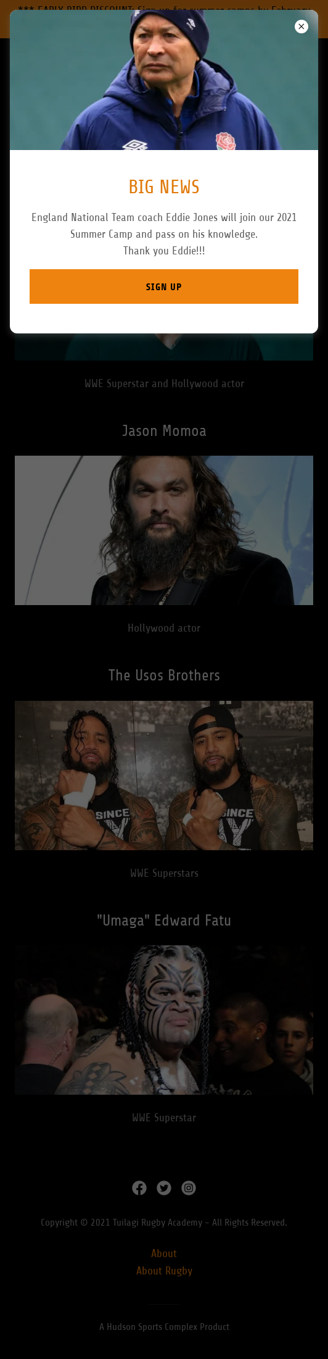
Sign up (164, 287)
